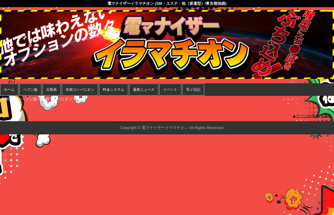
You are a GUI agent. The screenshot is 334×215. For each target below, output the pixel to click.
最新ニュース (143, 89)
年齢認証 (9, 99)
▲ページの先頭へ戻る (311, 115)
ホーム (9, 89)
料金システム (113, 89)
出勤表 (51, 89)
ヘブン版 (30, 89)
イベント (170, 89)
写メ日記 (193, 89)
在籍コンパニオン (80, 89)
